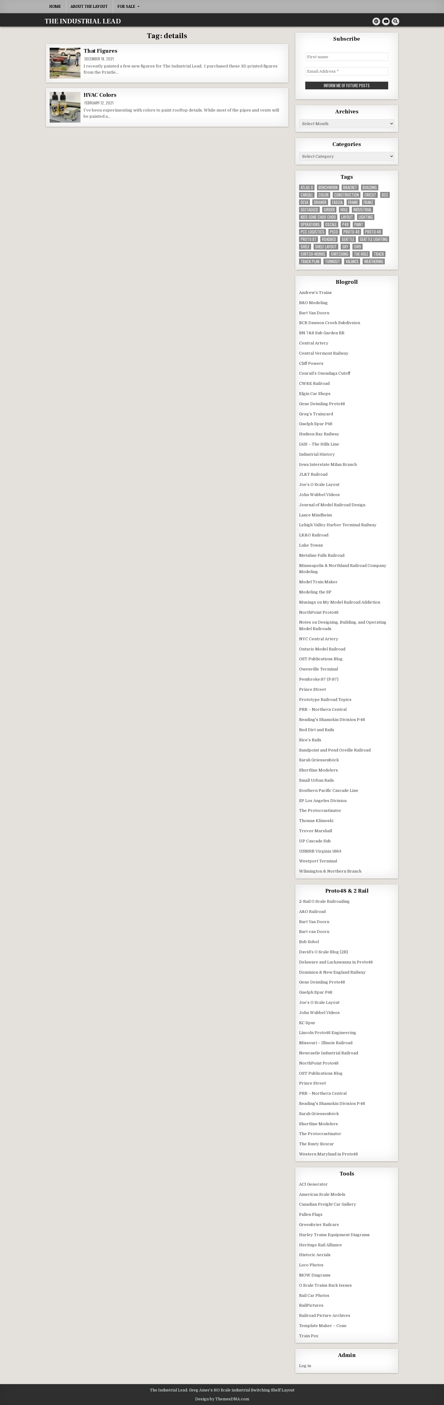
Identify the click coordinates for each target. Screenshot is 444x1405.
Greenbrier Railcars (319, 1224)
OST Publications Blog (321, 658)
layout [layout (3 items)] (347, 217)
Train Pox (308, 1335)
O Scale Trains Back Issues (325, 1285)
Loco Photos (311, 1264)
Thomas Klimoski (316, 820)
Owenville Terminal (318, 668)
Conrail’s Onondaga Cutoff (324, 373)
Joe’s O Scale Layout (319, 484)
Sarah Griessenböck (319, 759)
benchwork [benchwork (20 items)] (328, 187)
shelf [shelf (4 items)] (305, 246)
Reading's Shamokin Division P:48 (332, 719)
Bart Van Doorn (314, 312)
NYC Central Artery (318, 638)
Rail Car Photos (314, 1295)
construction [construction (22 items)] (346, 195)
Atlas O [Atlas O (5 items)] (307, 187)
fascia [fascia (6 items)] (337, 202)
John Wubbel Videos (319, 494)
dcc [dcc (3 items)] (385, 195)
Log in (305, 1365)
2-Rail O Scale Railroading (324, 901)
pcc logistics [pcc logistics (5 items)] (312, 231)
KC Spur (307, 1022)
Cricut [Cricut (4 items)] (370, 195)
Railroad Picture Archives (324, 1315)
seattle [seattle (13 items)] (348, 239)
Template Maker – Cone (323, 1325)
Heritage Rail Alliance (320, 1244)
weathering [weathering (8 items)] (373, 261)
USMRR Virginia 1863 (320, 851)
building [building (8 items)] (370, 187)
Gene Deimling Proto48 (322, 403)
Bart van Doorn (314, 931)
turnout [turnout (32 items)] (332, 261)
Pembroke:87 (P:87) (319, 679)
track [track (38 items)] (379, 254)
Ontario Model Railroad (322, 648)
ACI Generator (313, 1184)
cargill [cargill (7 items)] (307, 195)
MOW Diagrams (315, 1275)
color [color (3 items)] (324, 195)
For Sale (126, 6)
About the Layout (89, 6)
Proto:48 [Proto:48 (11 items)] (373, 231)
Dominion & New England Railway (332, 972)
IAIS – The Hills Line (319, 444)
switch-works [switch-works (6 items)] (313, 254)
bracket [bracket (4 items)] (350, 187)
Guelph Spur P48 (315, 423)
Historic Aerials (315, 1254)
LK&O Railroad (313, 534)
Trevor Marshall (315, 830)
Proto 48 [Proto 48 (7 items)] (351, 231)
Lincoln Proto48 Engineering (327, 1032)
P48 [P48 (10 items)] (345, 224)
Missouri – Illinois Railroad (325, 1042)
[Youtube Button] (386, 21)
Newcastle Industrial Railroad (328, 1052)
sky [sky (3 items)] (345, 246)
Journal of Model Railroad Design (332, 504)
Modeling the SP (315, 591)
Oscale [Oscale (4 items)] (331, 224)
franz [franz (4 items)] (368, 202)
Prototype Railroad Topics (325, 699)
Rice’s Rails (310, 739)
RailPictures (311, 1305)
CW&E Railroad (314, 383)
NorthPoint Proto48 (319, 612)
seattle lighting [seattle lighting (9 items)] (374, 239)
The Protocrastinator (320, 810)
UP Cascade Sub (315, 840)
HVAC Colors (100, 95)
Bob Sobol (309, 941)
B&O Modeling (313, 302)
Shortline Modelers (318, 770)
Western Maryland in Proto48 (328, 1153)
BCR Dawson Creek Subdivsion (329, 322)
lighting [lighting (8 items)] (366, 217)
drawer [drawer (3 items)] (320, 202)
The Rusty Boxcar (316, 1143)
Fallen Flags (311, 1214)
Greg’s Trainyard (316, 413)
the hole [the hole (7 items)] (361, 254)
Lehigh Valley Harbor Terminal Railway (337, 524)
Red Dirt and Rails (316, 729)
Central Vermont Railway (323, 353)
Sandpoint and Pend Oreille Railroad (335, 749)
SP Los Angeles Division (323, 800)
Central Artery (313, 342)
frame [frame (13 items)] (353, 202)
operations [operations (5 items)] (310, 224)
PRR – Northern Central (323, 709)
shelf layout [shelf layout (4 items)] (326, 246)
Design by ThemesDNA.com (222, 1398)
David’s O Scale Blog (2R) (323, 951)
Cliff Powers (311, 363)
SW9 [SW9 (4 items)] (357, 246)
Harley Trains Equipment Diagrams (334, 1234)
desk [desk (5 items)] (304, 202)
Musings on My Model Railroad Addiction (339, 602)
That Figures (100, 51)
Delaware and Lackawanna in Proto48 (336, 961)
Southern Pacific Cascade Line (328, 790)
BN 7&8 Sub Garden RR (321, 332)
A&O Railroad (312, 911)
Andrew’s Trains (315, 292)
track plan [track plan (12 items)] (310, 261)
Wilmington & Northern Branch (330, 871)
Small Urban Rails (316, 780)
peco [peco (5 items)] (334, 231)
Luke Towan (311, 545)
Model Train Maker (318, 581)
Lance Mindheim (315, 514)
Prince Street (312, 689)
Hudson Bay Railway (319, 433)
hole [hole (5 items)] (344, 209)
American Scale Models (322, 1194)
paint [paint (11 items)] (358, 224)
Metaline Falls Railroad (321, 555)
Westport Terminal (318, 860)
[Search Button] (395, 21)
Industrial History (317, 454)
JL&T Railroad (313, 474)
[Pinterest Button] (376, 21)
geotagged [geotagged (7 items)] (309, 209)
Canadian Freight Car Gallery (327, 1204)
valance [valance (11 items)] (352, 261)
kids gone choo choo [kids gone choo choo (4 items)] (318, 217)
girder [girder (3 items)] (329, 209)
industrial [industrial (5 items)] (362, 209)
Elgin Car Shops (315, 393)
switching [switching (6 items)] (339, 254)
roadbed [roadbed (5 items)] (329, 239)
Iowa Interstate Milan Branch (328, 464)
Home (55, 6)
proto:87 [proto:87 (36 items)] (308, 239)
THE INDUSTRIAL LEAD (83, 21)
